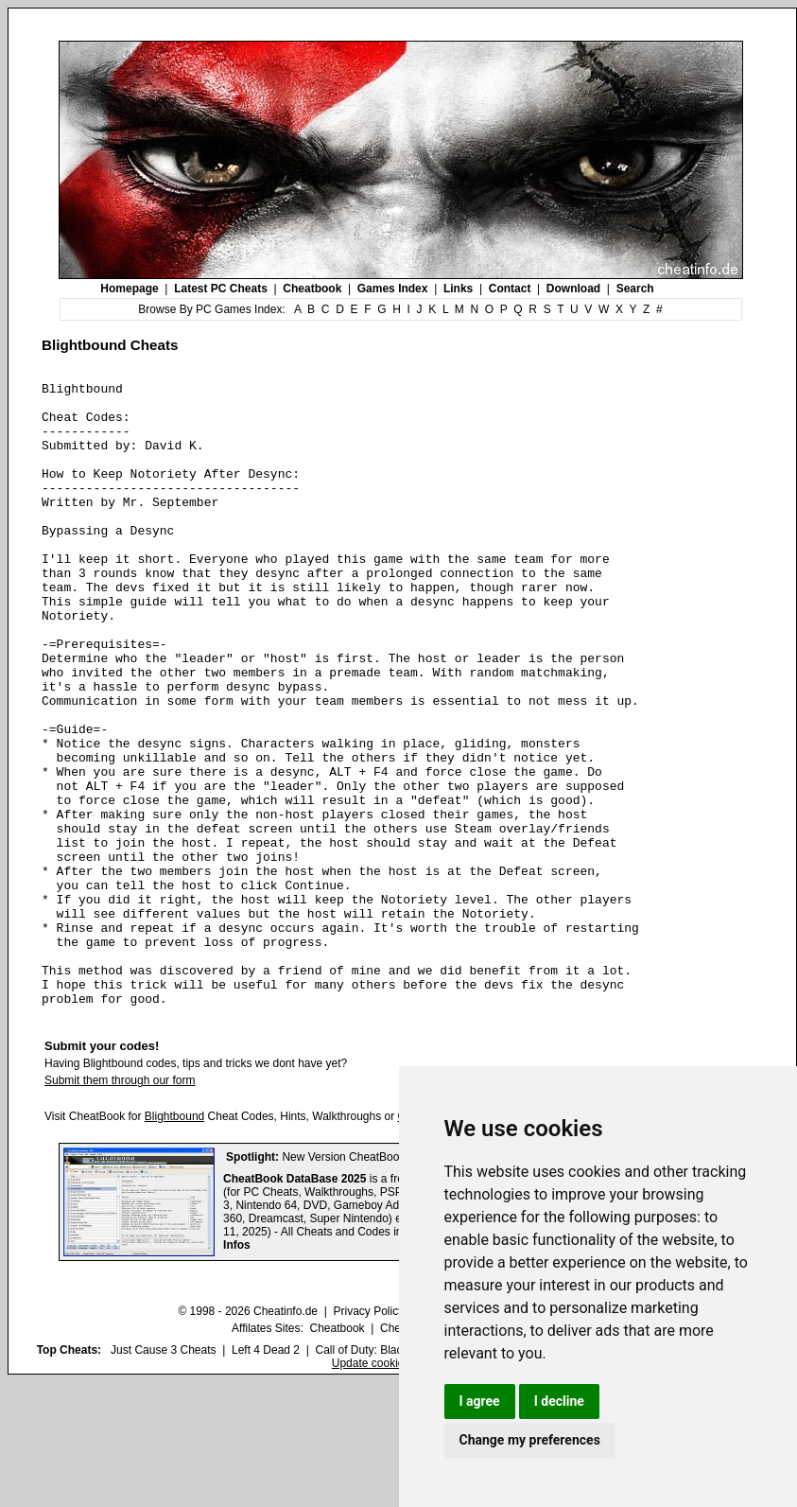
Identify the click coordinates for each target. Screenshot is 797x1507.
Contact (510, 288)
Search (635, 288)
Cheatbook (312, 288)
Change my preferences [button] (529, 1439)
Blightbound (174, 1241)
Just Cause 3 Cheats (163, 1474)
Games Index (392, 288)
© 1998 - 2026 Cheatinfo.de (248, 1436)
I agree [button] (479, 1401)
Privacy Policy (368, 1436)
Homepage (129, 288)
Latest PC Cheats (221, 288)
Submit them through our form (119, 1205)
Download (573, 288)
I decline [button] (559, 1401)
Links (458, 288)
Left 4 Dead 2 (266, 1474)
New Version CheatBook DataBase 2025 (384, 1281)
